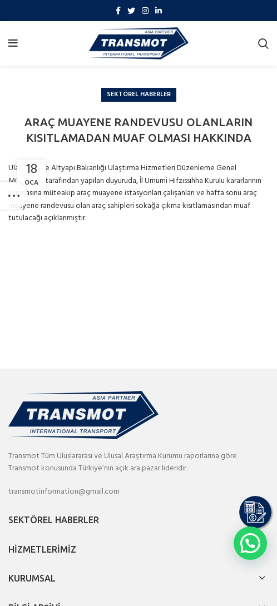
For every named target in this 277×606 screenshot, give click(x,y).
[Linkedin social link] (158, 10)
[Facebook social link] (118, 10)
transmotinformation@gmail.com (64, 491)
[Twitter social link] (131, 10)
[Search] (263, 43)
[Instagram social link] (145, 10)
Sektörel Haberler (139, 94)
